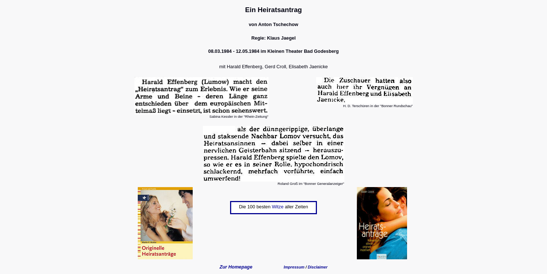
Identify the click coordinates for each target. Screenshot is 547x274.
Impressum (294, 267)
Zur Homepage (235, 267)
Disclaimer (318, 267)
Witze (278, 206)
